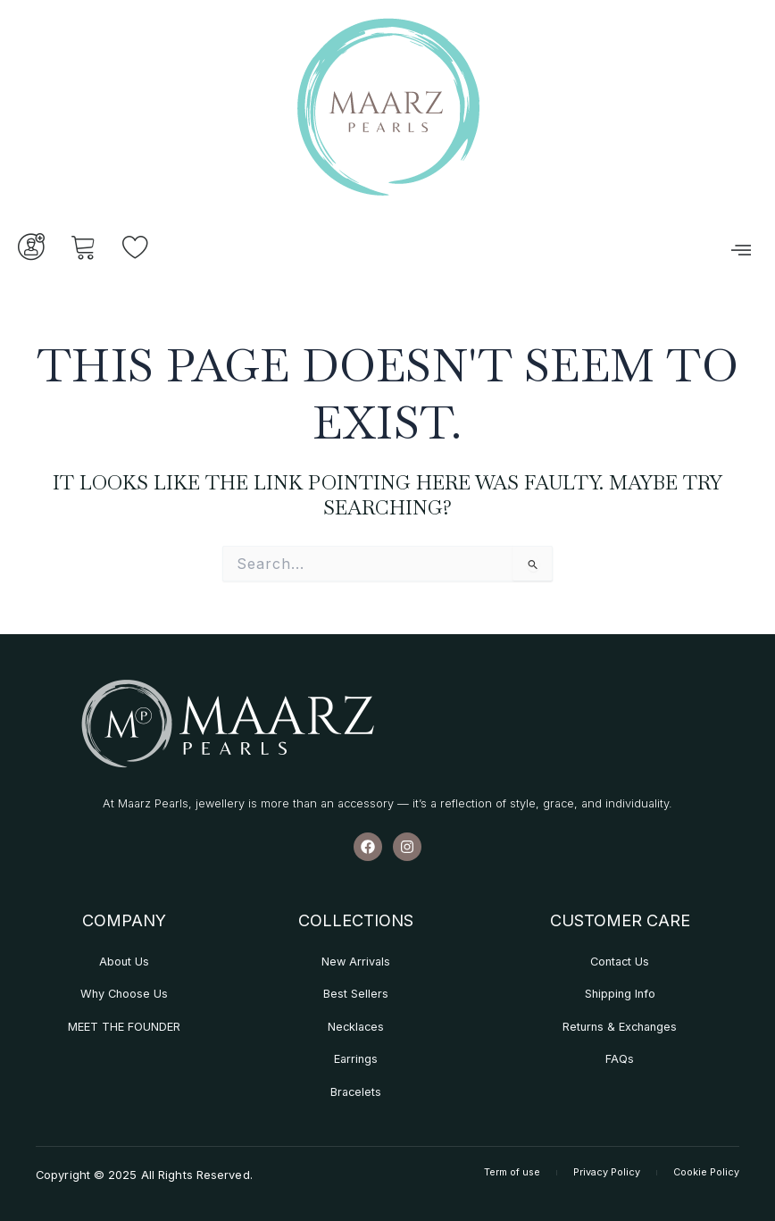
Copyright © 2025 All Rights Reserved (143, 1174)
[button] (740, 250)
